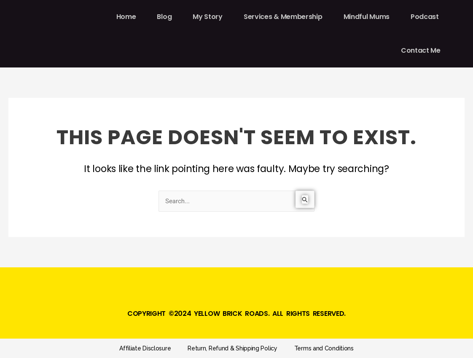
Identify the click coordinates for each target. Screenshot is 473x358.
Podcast (425, 17)
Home (126, 17)
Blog (164, 17)
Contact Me (421, 50)
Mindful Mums (367, 17)
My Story (208, 17)
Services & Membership (283, 17)
